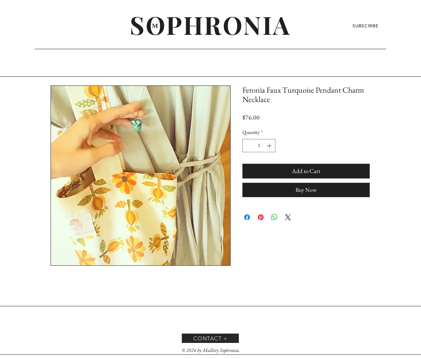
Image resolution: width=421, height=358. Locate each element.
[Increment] (269, 145)
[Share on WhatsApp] (274, 217)
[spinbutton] (258, 145)
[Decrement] (247, 145)
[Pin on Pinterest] (260, 217)
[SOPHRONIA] (210, 24)
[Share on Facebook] (247, 217)
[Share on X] (288, 217)
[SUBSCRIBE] (366, 26)
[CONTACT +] (210, 338)
